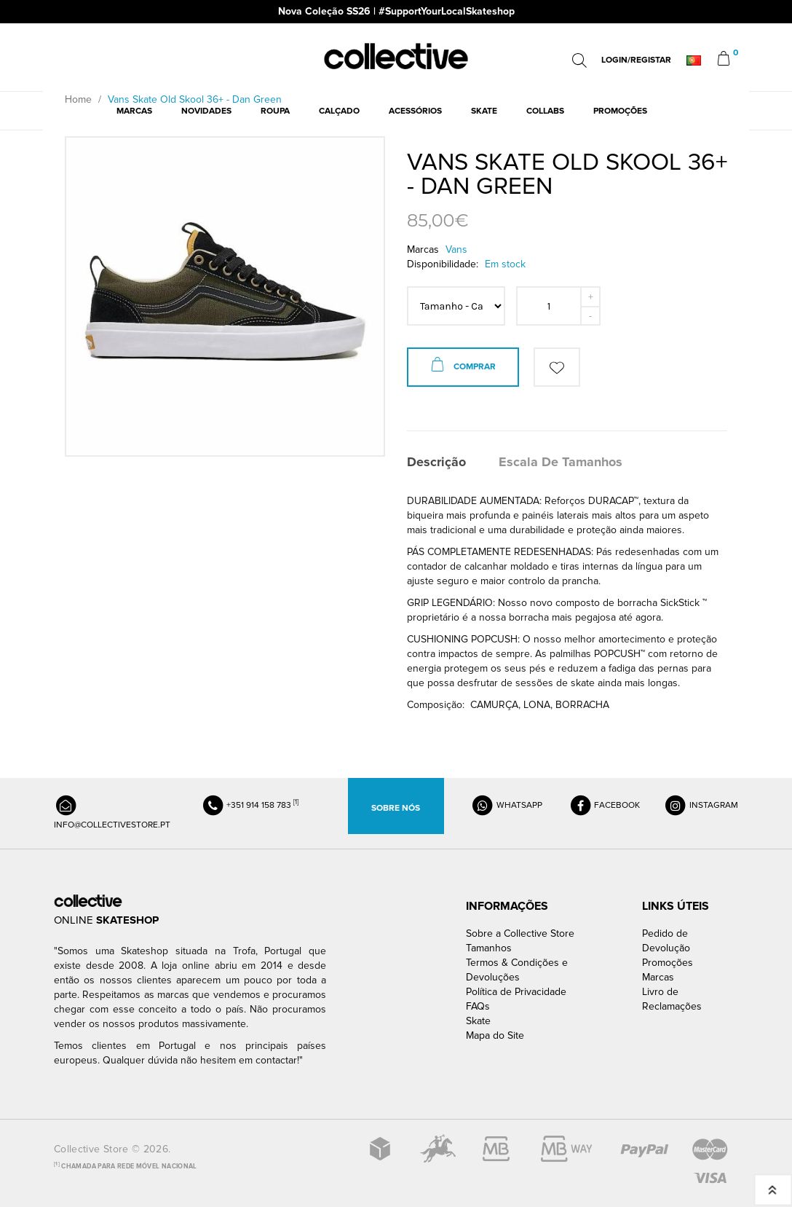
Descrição (436, 462)
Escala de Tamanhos (560, 462)
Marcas (658, 977)
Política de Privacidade (516, 992)
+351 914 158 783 (249, 805)
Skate (478, 1021)
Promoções (667, 962)
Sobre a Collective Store (520, 933)
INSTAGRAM (701, 805)
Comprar (463, 367)
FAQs (478, 1006)
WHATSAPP (506, 805)
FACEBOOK (604, 805)
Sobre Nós (395, 808)
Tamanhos (489, 948)
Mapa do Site (495, 1035)
